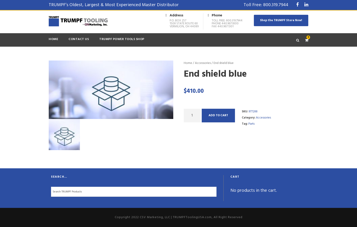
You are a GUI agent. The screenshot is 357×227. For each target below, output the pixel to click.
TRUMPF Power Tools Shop (121, 39)
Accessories (203, 63)
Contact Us (79, 39)
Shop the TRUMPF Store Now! (281, 20)
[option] (111, 90)
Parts (251, 123)
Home (53, 39)
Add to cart (218, 115)
